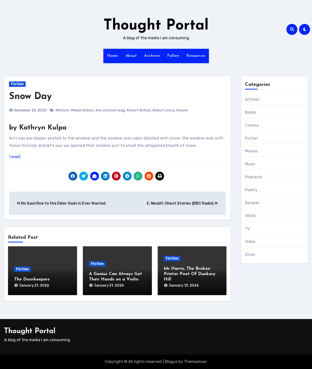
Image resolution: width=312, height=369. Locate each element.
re (13, 156)
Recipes (252, 202)
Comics (252, 125)
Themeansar (195, 361)
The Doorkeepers (32, 279)
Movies (251, 151)
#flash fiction (82, 110)
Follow (173, 56)
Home (112, 56)
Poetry (251, 190)
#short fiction (139, 110)
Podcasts (254, 177)
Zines (250, 254)
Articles (252, 99)
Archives (152, 56)
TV (247, 228)
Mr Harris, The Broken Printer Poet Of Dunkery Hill (189, 273)
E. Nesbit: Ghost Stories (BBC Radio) (182, 203)
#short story (163, 110)
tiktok (250, 215)
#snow (182, 110)
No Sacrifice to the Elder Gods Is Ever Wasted (61, 203)
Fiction (17, 84)
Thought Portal (156, 26)
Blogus (171, 361)
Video (250, 241)
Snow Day (30, 96)
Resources (195, 56)
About (131, 56)
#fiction (62, 110)
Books (250, 112)
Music (250, 164)
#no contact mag (110, 110)
